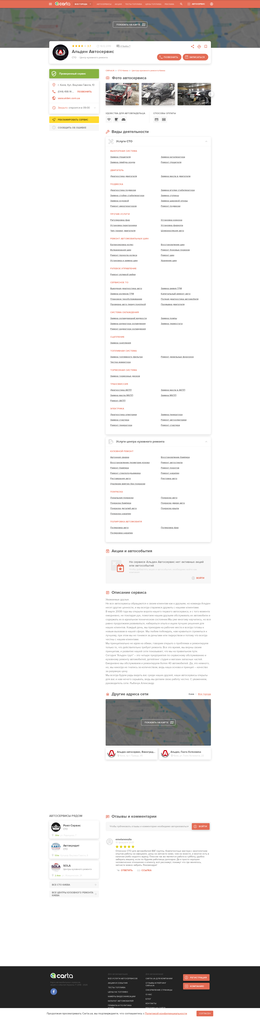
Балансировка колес (121, 244)
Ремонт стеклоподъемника (125, 473)
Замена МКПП (168, 395)
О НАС (149, 994)
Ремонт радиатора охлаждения (128, 328)
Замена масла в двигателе (176, 176)
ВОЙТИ (200, 578)
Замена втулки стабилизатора (178, 190)
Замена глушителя (120, 157)
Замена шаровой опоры (174, 200)
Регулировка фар (120, 220)
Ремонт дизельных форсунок (177, 356)
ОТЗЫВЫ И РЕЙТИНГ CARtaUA (156, 984)
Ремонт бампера (119, 467)
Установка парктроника (123, 225)
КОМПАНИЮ (197, 986)
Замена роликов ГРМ (122, 293)
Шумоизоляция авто (172, 230)
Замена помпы (169, 318)
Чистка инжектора (120, 362)
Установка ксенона (171, 220)
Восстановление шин (173, 244)
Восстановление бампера (175, 457)
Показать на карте (130, 24)
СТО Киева (123, 71)
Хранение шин (169, 260)
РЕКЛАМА (169, 4)
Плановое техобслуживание (126, 299)
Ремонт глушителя (171, 162)
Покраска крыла (170, 508)
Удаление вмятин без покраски (127, 483)
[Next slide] (211, 94)
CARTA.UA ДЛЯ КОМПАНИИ (159, 978)
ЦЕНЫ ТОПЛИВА (153, 4)
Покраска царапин (120, 513)
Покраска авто (169, 497)
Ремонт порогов (170, 467)
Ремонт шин (167, 255)
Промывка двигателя (173, 304)
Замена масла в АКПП (173, 390)
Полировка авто (119, 527)
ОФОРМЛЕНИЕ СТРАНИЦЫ (159, 990)
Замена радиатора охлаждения (128, 323)
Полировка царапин (121, 532)
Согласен (205, 1013)
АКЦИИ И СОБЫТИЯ (118, 983)
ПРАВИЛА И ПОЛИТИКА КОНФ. (119, 1006)
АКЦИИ (118, 4)
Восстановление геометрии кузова (130, 462)
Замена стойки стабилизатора (127, 195)
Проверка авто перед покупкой (128, 304)
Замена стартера (119, 419)
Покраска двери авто (173, 503)
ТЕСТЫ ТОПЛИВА (133, 4)
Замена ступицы (170, 195)
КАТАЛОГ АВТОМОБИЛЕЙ (120, 1001)
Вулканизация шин (120, 249)
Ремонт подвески (170, 206)
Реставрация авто (120, 478)
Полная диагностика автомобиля (179, 299)
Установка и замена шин (124, 260)
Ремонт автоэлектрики (174, 419)
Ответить (127, 870)
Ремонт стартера (170, 425)
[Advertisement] (74, 154)
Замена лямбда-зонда (122, 162)
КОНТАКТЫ (151, 1003)
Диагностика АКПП (121, 390)
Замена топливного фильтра (126, 356)
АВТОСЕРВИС (198, 4)
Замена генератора (172, 414)
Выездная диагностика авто (126, 288)
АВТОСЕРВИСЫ (104, 4)
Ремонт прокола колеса (123, 255)
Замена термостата (172, 323)
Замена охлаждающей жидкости (128, 318)
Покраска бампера (120, 503)
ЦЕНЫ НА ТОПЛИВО (118, 992)
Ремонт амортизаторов (123, 206)
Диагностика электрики (123, 414)
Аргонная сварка (119, 457)
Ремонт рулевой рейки (123, 274)
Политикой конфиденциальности (166, 1013)
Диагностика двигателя (123, 176)
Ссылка (146, 870)
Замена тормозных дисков (125, 376)
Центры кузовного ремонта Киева (148, 71)
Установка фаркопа (172, 225)
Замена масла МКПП (121, 395)
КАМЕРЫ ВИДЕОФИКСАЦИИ (121, 996)
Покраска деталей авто (123, 508)
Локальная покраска (121, 497)
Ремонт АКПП (118, 400)
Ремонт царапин (170, 473)
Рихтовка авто (169, 478)
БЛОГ (148, 999)
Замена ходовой (119, 200)
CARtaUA (110, 71)
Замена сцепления (120, 342)
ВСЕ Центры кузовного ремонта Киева (72, 894)
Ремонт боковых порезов (175, 249)
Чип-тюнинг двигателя (122, 230)
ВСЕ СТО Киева (61, 884)
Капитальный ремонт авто (176, 293)
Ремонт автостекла (172, 462)
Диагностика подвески (123, 190)
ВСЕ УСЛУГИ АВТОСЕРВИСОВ (122, 978)
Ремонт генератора (121, 425)
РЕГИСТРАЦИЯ (198, 977)
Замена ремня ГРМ (171, 288)
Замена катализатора (173, 157)
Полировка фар (170, 527)
